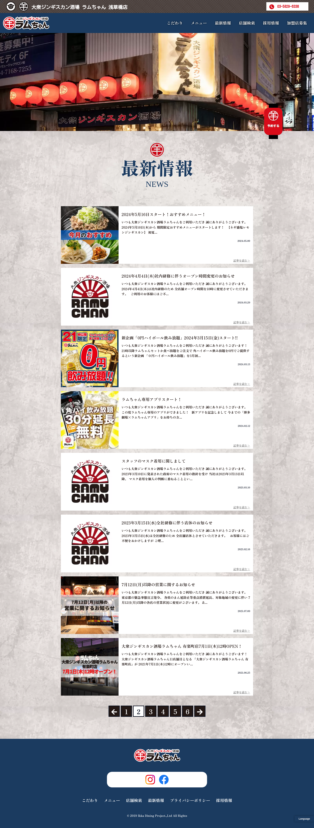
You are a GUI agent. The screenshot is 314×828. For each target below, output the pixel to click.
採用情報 (271, 23)
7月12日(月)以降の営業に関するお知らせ (158, 584)
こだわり (175, 23)
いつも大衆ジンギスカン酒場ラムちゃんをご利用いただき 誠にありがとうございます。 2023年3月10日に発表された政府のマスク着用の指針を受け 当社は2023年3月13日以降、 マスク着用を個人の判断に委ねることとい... (185, 473)
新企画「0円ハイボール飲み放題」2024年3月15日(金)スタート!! (180, 338)
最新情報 (223, 23)
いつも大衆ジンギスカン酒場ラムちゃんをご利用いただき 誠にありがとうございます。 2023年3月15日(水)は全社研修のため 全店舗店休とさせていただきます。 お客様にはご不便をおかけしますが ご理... (185, 535)
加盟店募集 (297, 23)
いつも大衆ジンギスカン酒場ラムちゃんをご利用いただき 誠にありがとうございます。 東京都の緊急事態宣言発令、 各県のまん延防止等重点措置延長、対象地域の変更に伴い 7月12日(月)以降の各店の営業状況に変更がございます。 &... (186, 597)
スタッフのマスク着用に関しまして (154, 461)
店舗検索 (247, 23)
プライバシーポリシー (190, 800)
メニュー (112, 800)
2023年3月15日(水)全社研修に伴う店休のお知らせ (167, 523)
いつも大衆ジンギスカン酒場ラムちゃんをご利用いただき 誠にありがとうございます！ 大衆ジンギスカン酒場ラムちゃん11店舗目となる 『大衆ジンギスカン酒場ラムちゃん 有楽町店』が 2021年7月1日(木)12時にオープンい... (185, 658)
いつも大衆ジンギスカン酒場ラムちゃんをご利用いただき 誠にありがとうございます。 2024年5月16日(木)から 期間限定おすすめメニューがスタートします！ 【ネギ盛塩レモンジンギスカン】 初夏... (185, 227)
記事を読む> (241, 260)
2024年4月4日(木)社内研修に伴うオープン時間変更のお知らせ (178, 276)
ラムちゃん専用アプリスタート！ (152, 399)
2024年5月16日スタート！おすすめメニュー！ (164, 214)
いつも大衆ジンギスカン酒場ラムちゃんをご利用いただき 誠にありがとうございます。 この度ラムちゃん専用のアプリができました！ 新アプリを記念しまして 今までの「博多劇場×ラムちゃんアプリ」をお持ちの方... (186, 412)
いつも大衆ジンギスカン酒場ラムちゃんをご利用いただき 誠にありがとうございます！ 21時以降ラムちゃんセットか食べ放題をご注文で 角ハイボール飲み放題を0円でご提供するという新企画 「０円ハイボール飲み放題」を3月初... (186, 350)
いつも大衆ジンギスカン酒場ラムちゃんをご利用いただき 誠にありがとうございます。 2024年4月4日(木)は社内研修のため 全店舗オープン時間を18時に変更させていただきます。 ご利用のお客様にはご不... (185, 288)
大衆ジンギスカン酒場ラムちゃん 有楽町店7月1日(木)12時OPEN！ (182, 646)
